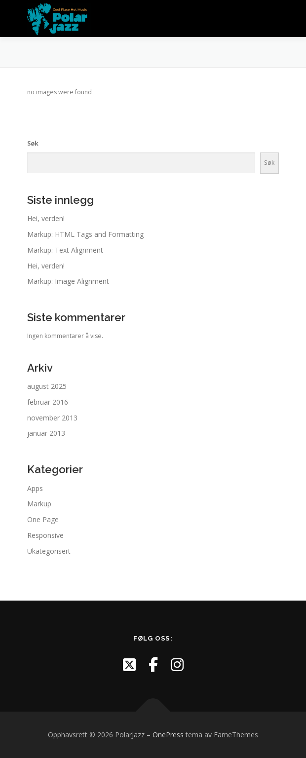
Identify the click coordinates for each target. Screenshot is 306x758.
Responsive (45, 535)
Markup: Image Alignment (68, 281)
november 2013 (52, 417)
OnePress (168, 734)
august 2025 (47, 386)
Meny (269, 18)
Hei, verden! (46, 218)
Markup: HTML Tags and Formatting (85, 234)
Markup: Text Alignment (65, 250)
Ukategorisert (49, 551)
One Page (43, 519)
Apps (35, 488)
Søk (32, 143)
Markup (39, 503)
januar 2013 (46, 433)
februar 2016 (47, 402)
